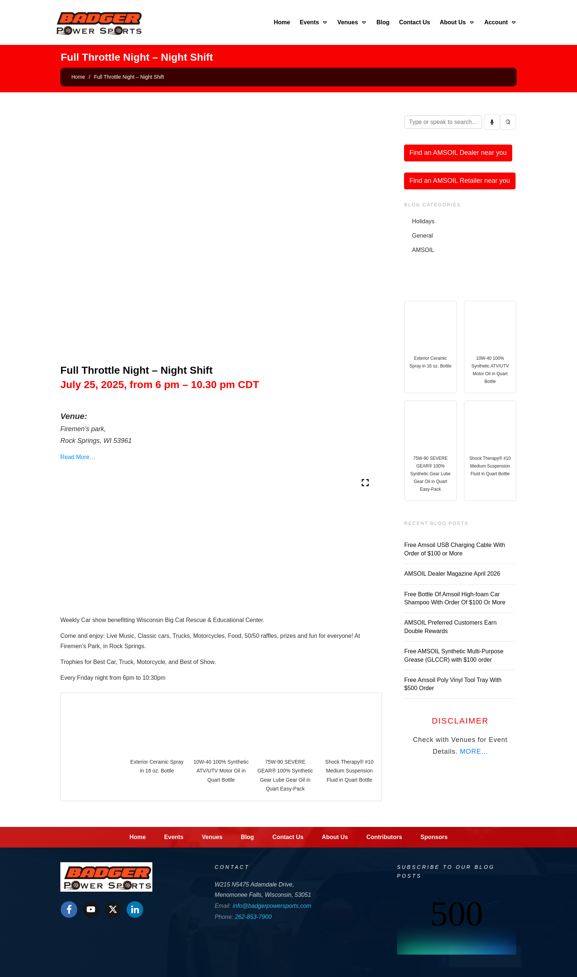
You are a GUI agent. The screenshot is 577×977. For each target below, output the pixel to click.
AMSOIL (423, 250)
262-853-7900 (253, 917)
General (422, 235)
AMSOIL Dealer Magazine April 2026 (452, 574)
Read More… (77, 457)
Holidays (423, 221)
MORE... (474, 751)
